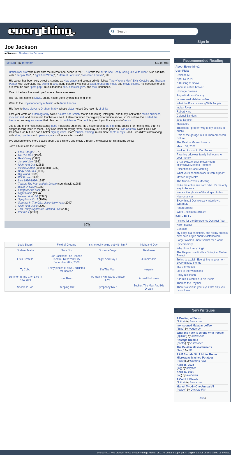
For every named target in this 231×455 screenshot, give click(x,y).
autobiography (40, 114)
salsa (93, 83)
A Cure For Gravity (69, 114)
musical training (84, 132)
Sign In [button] (203, 42)
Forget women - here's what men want (200, 240)
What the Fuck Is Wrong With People (199, 103)
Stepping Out (66, 287)
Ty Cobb (25, 269)
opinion (182, 336)
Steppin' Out (23, 75)
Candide (182, 228)
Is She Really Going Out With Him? (126, 72)
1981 (56, 83)
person (11, 62)
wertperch (195, 328)
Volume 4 (23, 212)
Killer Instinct (184, 224)
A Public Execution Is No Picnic (195, 279)
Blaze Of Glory (27, 186)
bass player (30, 108)
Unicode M (183, 75)
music (127, 120)
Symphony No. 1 (28, 199)
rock (94, 87)
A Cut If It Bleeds (187, 379)
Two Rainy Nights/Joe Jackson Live (39, 209)
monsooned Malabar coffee (193, 99)
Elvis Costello (141, 80)
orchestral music (107, 83)
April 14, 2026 (185, 79)
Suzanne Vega (107, 250)
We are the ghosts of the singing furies (200, 192)
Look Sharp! (25, 152)
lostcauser (196, 321)
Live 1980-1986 (27, 180)
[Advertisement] (115, 11)
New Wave (70, 80)
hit (102, 72)
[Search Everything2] (153, 31)
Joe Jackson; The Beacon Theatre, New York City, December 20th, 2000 (66, 259)
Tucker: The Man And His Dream (149, 287)
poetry (181, 343)
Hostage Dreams (187, 91)
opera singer (45, 135)
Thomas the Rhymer (189, 283)
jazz (82, 87)
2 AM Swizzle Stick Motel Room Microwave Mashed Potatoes (196, 163)
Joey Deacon (184, 119)
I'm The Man (25, 155)
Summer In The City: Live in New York (41, 202)
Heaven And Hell (28, 196)
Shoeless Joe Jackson (30, 53)
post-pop (36, 87)
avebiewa (192, 375)
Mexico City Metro (187, 177)
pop (64, 87)
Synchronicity (185, 244)
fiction (181, 321)
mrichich (27, 62)
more (202, 397)
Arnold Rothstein (149, 278)
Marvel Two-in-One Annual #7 (195, 386)
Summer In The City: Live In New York (25, 278)
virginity (103, 108)
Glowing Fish (198, 360)
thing (180, 328)
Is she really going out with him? (107, 244)
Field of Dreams (66, 244)
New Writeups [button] (203, 310)
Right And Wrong (44, 75)
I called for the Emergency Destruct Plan (201, 220)
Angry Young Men (120, 80)
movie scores (131, 83)
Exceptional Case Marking (192, 169)
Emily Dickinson (186, 275)
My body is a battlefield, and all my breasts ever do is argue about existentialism (202, 234)
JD (190, 350)
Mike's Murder (26, 167)
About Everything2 (188, 66)
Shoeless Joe (25, 287)
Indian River (184, 107)
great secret (35, 120)
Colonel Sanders (187, 115)
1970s (86, 72)
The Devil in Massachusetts (193, 142)
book (86, 120)
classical (74, 87)
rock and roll (16, 117)
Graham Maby (49, 108)
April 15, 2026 (185, 364)
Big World (24, 174)
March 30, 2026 (186, 146)
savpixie (191, 368)
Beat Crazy (24, 158)
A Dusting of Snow (188, 83)
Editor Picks (183, 216)
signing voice (58, 132)
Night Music (25, 193)
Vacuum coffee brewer (190, 87)
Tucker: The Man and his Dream (37, 183)
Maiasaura (183, 123)
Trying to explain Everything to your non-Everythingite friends (201, 261)
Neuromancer (185, 196)
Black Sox (66, 250)
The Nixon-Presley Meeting (193, 181)
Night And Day (26, 164)
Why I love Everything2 (190, 248)
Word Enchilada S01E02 (191, 211)
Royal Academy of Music (38, 103)
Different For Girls (68, 75)
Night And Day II (28, 205)
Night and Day (148, 244)
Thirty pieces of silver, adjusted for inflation (66, 269)
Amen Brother (185, 207)
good (54, 125)
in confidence (68, 120)
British (12, 72)
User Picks (182, 70)
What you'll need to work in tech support (200, 173)
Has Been (66, 278)
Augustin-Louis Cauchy (190, 95)
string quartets (23, 135)
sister (71, 108)
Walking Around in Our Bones (194, 150)
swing (45, 83)
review (181, 389)
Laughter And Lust (29, 190)
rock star (22, 72)
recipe (181, 360)
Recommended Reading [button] (203, 61)
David (37, 97)
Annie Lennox (67, 103)
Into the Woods (186, 266)
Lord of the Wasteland (190, 270)
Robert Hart (184, 111)
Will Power (24, 177)
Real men (149, 250)
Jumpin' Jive (25, 161)
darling (110, 125)
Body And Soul (27, 171)
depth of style (118, 132)
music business (151, 114)
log (179, 368)
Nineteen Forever (92, 75)
